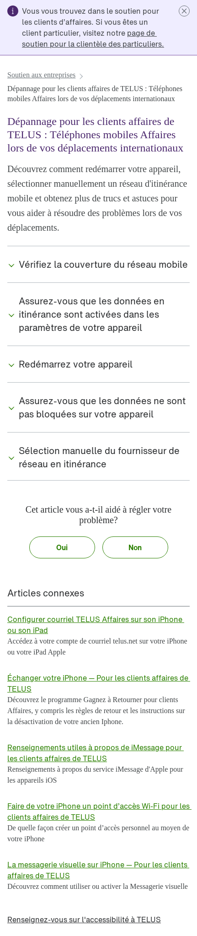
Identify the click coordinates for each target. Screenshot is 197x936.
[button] (184, 10)
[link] (94, 38)
